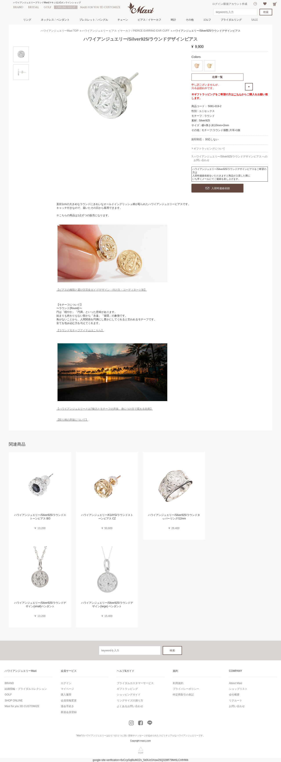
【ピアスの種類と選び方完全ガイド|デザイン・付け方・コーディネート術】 (101, 289)
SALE (254, 20)
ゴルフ (207, 20)
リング (27, 20)
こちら (237, 94)
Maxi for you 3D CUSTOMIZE (100, 7)
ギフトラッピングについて (209, 148)
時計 (173, 20)
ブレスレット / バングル (93, 20)
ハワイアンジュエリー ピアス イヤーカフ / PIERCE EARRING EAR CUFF (125, 30)
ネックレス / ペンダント (55, 20)
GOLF (47, 7)
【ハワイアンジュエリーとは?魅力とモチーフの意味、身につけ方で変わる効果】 (104, 408)
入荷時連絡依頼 (217, 188)
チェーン (122, 20)
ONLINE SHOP (65, 7)
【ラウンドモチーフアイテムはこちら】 (80, 330)
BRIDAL (33, 7)
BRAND (18, 7)
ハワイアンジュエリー (95, 735)
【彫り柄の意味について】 (72, 419)
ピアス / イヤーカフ (149, 20)
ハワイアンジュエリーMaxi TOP (60, 30)
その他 (190, 20)
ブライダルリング (231, 20)
